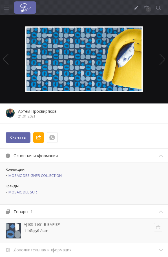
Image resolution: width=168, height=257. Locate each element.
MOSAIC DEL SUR (22, 192)
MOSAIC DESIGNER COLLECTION (35, 175)
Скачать (18, 137)
